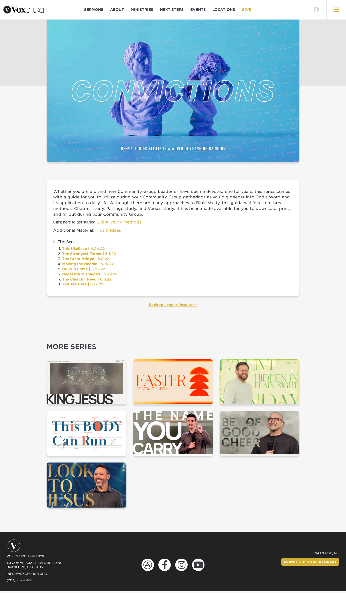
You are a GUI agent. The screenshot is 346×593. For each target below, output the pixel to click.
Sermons (93, 10)
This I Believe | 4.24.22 (83, 250)
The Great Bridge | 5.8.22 (85, 261)
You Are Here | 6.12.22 (82, 286)
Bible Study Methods (119, 223)
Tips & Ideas (108, 231)
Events (198, 10)
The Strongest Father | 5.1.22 (89, 255)
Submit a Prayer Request (309, 563)
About (117, 10)
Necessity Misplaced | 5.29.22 (89, 276)
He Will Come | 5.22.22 (83, 271)
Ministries (142, 10)
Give (246, 10)
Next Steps (172, 10)
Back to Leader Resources (173, 306)
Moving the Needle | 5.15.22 (88, 266)
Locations (223, 10)
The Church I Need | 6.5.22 (87, 281)
